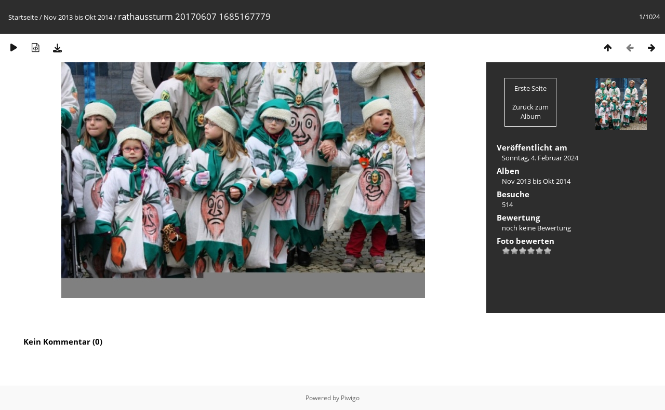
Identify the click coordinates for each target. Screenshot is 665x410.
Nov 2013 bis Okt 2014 (78, 17)
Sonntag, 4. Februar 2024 (540, 157)
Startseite (23, 17)
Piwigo (350, 397)
